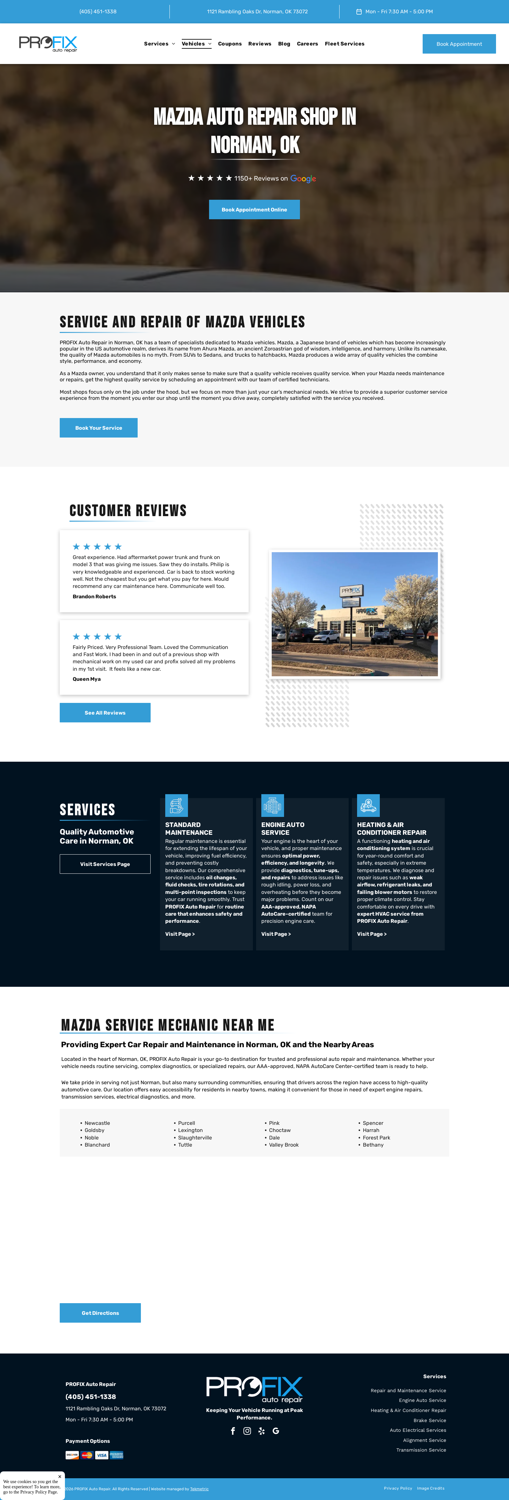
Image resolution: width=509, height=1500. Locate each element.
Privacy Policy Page (38, 1492)
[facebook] (233, 1431)
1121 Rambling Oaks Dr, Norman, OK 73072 (257, 11)
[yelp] (261, 1431)
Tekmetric (199, 1489)
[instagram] (247, 1431)
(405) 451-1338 (98, 11)
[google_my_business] (275, 1431)
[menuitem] (159, 44)
